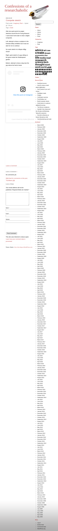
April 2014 (40, 405)
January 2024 (41, 176)
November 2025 (41, 133)
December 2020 (41, 250)
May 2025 (40, 145)
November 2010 (41, 479)
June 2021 (40, 238)
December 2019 (41, 274)
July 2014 (39, 399)
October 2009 (41, 502)
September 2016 (41, 351)
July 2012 (39, 447)
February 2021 (41, 246)
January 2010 (41, 497)
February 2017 (41, 341)
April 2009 (40, 514)
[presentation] (22, 231)
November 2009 (41, 500)
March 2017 (40, 339)
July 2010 (39, 485)
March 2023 (40, 196)
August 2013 (40, 421)
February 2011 (41, 473)
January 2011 (41, 475)
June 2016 (40, 357)
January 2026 (41, 129)
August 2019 (40, 282)
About (38, 30)
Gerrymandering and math (44, 119)
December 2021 (41, 226)
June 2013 (40, 425)
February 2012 (41, 453)
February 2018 (41, 318)
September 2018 (41, 304)
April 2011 (40, 471)
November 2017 (41, 324)
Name (7, 210)
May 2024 (40, 168)
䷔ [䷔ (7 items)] (39, 72)
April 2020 (40, 266)
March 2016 (40, 363)
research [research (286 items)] (41, 60)
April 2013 (40, 429)
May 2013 (40, 427)
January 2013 (41, 435)
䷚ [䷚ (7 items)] (49, 72)
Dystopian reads (41, 93)
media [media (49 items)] (43, 58)
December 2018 (41, 298)
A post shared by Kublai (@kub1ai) (23, 119)
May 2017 (40, 335)
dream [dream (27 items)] (47, 53)
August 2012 (40, 445)
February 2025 (41, 151)
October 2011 (41, 461)
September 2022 (41, 208)
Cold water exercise (42, 97)
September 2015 (41, 375)
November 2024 (41, 157)
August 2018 (40, 306)
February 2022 (41, 222)
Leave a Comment (11, 165)
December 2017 (41, 322)
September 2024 (41, 160)
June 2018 (40, 310)
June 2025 (40, 143)
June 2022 (40, 214)
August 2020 (40, 258)
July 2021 (39, 236)
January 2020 (41, 272)
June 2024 (40, 166)
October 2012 (41, 441)
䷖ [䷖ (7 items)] (42, 72)
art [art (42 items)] (45, 50)
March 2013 (40, 431)
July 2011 (39, 467)
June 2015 (40, 381)
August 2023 (40, 186)
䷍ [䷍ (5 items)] (44, 69)
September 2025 (41, 137)
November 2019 (41, 276)
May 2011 (40, 469)
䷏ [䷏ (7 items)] (47, 69)
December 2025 (41, 131)
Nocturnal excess (42, 83)
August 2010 (40, 483)
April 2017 (40, 337)
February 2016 (41, 365)
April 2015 (40, 385)
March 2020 (40, 268)
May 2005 (40, 516)
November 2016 (41, 347)
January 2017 (41, 343)
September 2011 (41, 463)
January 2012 (41, 455)
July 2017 (39, 331)
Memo (39, 34)
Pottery (39, 95)
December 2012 (41, 437)
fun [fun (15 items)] (46, 55)
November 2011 (41, 459)
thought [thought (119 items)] (39, 64)
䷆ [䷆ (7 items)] (49, 67)
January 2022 (41, 224)
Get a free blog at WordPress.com (23, 249)
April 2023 (40, 194)
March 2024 (40, 172)
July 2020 (39, 260)
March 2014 (40, 407)
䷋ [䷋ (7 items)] (41, 69)
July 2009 (39, 508)
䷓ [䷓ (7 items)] (37, 72)
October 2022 (41, 206)
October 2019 (41, 278)
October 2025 (41, 135)
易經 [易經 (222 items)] (44, 73)
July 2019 (39, 284)
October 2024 (41, 158)
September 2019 (41, 280)
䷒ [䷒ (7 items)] (35, 72)
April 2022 (40, 218)
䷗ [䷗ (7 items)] (44, 72)
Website (8, 221)
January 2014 (41, 411)
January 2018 (41, 320)
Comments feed (41, 526)
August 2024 (40, 162)
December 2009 (41, 499)
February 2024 (41, 174)
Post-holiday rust (41, 99)
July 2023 (39, 188)
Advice (39, 32)
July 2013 (39, 423)
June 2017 (40, 333)
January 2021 (41, 248)
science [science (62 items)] (39, 62)
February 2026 (41, 127)
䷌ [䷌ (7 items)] (42, 69)
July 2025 (39, 141)
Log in (39, 522)
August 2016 (40, 353)
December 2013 (41, 413)
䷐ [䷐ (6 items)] (49, 69)
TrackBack (10, 180)
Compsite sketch (13, 20)
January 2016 (41, 367)
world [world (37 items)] (44, 67)
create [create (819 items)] (39, 52)
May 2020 (40, 264)
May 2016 (40, 359)
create (11, 27)
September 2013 (41, 419)
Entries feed (40, 524)
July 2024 (39, 164)
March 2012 (40, 451)
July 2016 (39, 355)
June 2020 (40, 262)
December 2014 (41, 391)
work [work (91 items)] (38, 67)
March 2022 (40, 220)
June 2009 (40, 510)
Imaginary (16, 23)
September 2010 (41, 481)
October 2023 (41, 182)
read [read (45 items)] (48, 58)
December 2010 (41, 477)
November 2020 (41, 252)
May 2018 (40, 312)
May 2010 (40, 489)
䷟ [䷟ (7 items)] (41, 74)
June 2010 (40, 487)
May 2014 (40, 403)
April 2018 (40, 314)
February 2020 (41, 270)
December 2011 (41, 457)
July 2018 (39, 308)
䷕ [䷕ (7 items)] (41, 72)
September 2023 (41, 184)
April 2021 (40, 242)
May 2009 (40, 512)
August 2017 (40, 329)
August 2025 (40, 139)
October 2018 (41, 302)
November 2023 (41, 180)
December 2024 (41, 155)
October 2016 (41, 349)
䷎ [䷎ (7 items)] (46, 69)
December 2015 (41, 369)
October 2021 (41, 230)
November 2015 (41, 371)
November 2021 (41, 228)
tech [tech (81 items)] (46, 62)
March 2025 (40, 149)
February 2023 (41, 198)
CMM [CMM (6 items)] (48, 50)
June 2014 (40, 401)
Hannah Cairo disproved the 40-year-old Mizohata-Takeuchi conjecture (43, 111)
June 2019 (40, 286)
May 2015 (40, 383)
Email (7, 216)
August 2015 (40, 377)
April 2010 (40, 491)
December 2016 (41, 345)
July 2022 (39, 212)
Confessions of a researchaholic (18, 8)
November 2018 (41, 300)
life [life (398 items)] (37, 57)
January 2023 (41, 200)
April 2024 (40, 170)
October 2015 (41, 373)
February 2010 (41, 495)
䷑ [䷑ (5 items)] (51, 69)
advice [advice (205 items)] (39, 50)
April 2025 (40, 147)
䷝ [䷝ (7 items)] (37, 74)
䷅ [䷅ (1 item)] (47, 67)
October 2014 (41, 395)
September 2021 (41, 232)
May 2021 (40, 240)
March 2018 (40, 316)
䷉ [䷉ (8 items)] (37, 69)
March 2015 (40, 387)
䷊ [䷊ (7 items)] (39, 69)
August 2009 (40, 506)
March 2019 (40, 292)
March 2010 (40, 493)
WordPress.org (41, 528)
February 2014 (41, 409)
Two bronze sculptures (43, 107)
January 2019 (41, 296)
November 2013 (41, 415)
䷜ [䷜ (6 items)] (35, 74)
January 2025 (41, 153)
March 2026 (40, 125)
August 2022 (40, 210)
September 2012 (41, 443)
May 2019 (40, 288)
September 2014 (41, 397)
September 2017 (41, 327)
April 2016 (40, 361)
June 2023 (40, 190)
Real (21, 23)
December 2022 (41, 202)
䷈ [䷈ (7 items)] (35, 69)
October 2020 (41, 254)
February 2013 (41, 433)
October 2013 (41, 417)
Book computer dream (43, 101)
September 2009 (41, 504)
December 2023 (41, 178)
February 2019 (41, 294)
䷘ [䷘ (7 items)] (46, 72)
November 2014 (41, 393)
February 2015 (41, 389)
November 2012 (41, 439)
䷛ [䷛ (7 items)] (51, 72)
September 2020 (41, 256)
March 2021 (40, 244)
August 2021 (40, 234)
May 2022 (40, 216)
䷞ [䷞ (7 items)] (39, 74)
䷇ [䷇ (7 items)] (50, 67)
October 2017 (41, 326)
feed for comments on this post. (17, 178)
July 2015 (39, 379)
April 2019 (40, 290)
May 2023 (40, 192)
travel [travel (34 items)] (47, 65)
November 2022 (41, 204)
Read (38, 36)
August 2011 (40, 465)
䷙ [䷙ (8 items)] (47, 72)
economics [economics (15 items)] (39, 55)
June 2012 (40, 449)
